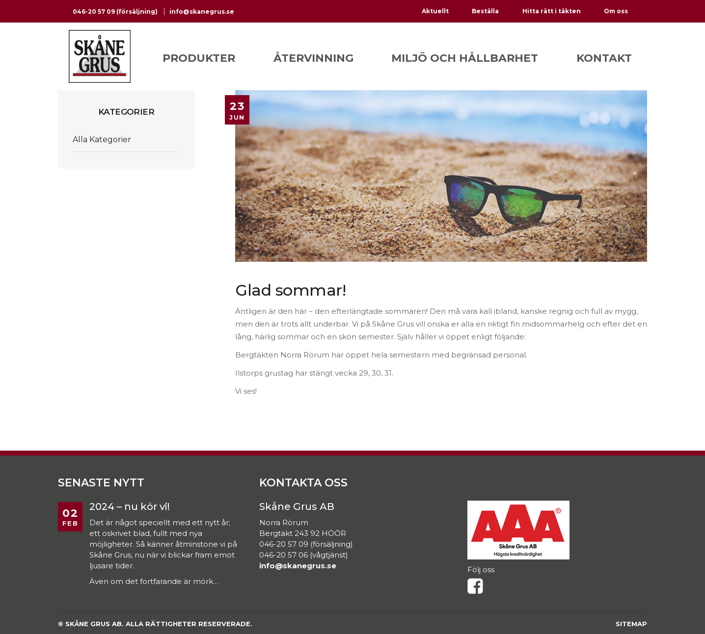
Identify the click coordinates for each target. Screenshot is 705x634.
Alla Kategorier (102, 139)
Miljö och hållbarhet (464, 58)
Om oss (616, 11)
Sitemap (631, 624)
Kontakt (604, 58)
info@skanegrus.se (201, 11)
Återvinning (313, 58)
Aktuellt (435, 11)
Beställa (485, 11)
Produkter (199, 58)
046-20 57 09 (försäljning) (116, 11)
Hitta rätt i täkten (551, 11)
